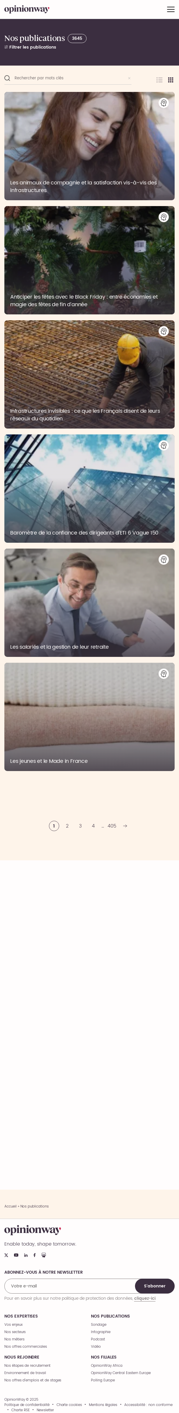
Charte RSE (20, 1410)
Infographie (100, 1332)
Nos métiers (14, 1339)
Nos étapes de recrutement (27, 1366)
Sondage (98, 1325)
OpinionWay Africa (106, 1366)
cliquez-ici (144, 1298)
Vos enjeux (13, 1325)
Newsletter (45, 1410)
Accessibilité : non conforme (148, 1405)
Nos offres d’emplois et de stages (32, 1380)
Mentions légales (103, 1405)
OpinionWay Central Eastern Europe (121, 1373)
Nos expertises (21, 1316)
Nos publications (110, 1316)
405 (112, 826)
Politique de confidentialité (27, 1405)
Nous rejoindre (21, 1357)
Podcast (98, 1339)
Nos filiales (104, 1357)
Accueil (10, 1206)
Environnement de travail (25, 1373)
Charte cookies (69, 1405)
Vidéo (96, 1347)
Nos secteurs (15, 1332)
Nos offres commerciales (25, 1347)
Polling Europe (103, 1380)
